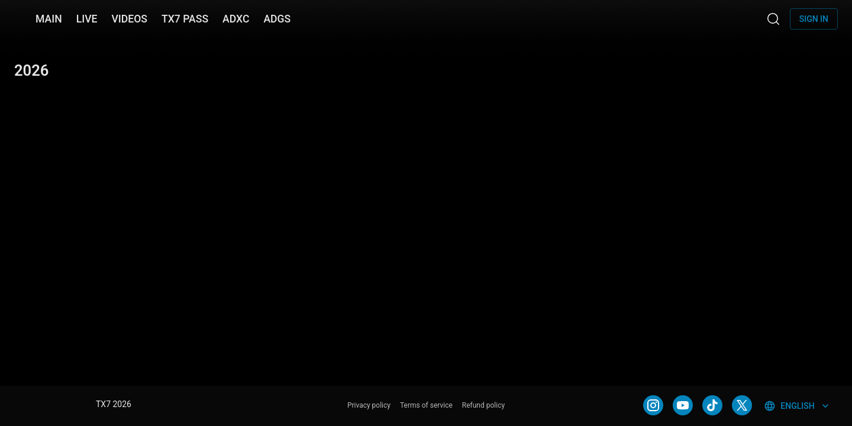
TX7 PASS (185, 19)
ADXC (235, 19)
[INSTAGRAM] (653, 405)
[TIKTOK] (712, 405)
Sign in (813, 19)
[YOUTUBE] (683, 405)
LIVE (87, 19)
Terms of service (426, 405)
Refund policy (483, 405)
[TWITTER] (742, 405)
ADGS (277, 19)
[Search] (773, 19)
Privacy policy (368, 405)
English (797, 406)
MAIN (49, 19)
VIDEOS (129, 19)
